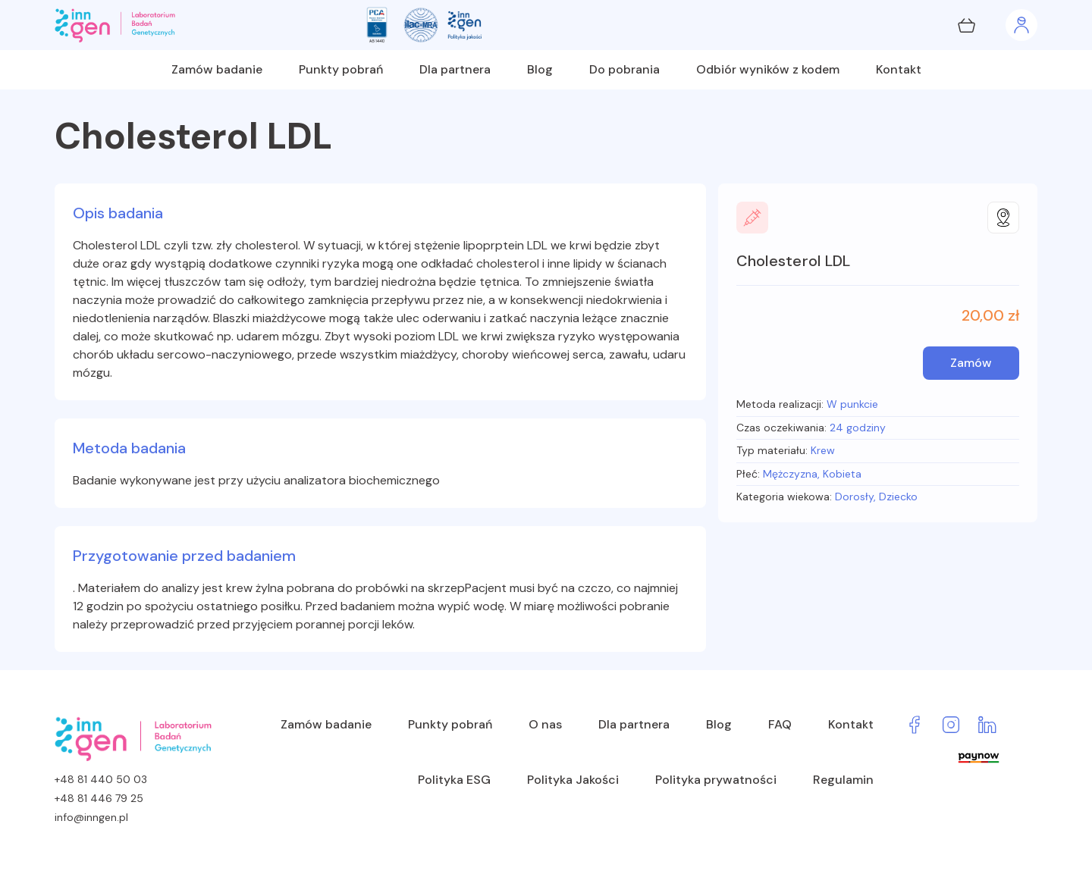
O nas (545, 724)
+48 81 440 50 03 (101, 779)
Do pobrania (624, 69)
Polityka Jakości (573, 780)
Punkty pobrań (341, 69)
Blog (540, 69)
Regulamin (843, 780)
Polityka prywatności (716, 780)
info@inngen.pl (91, 817)
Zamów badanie (216, 69)
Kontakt (898, 69)
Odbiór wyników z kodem (767, 69)
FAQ (780, 724)
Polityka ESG (454, 780)
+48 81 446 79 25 (99, 798)
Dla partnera (455, 69)
